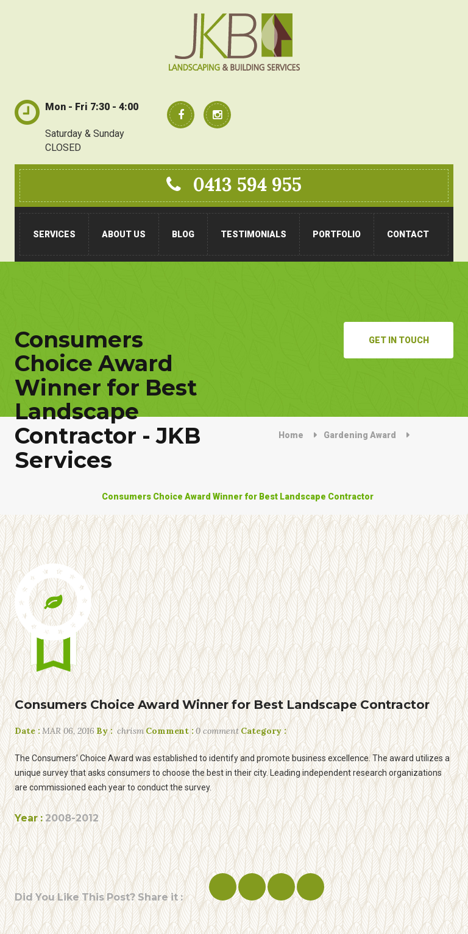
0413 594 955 (234, 184)
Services (54, 234)
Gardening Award (360, 435)
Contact (408, 234)
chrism (120, 730)
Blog (183, 234)
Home (290, 435)
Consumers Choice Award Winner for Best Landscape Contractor (222, 704)
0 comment (192, 730)
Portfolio (337, 234)
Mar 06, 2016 (54, 730)
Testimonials (253, 234)
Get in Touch (399, 340)
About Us (124, 234)
